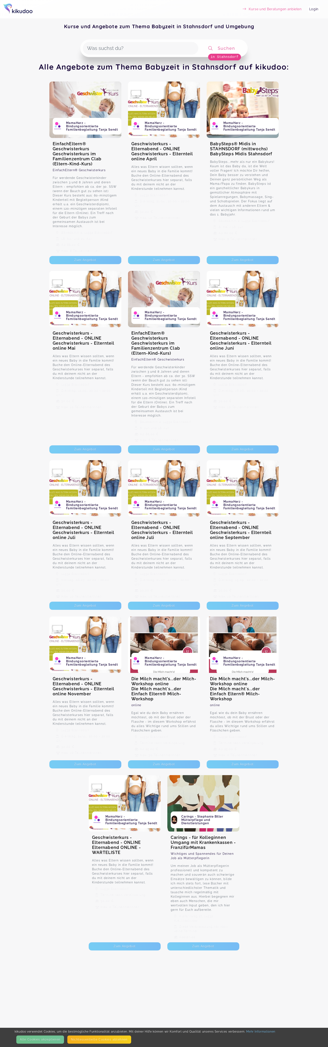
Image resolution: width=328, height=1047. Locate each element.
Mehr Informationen (260, 1031)
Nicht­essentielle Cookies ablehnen (99, 1039)
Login (313, 9)
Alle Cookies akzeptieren (40, 1039)
